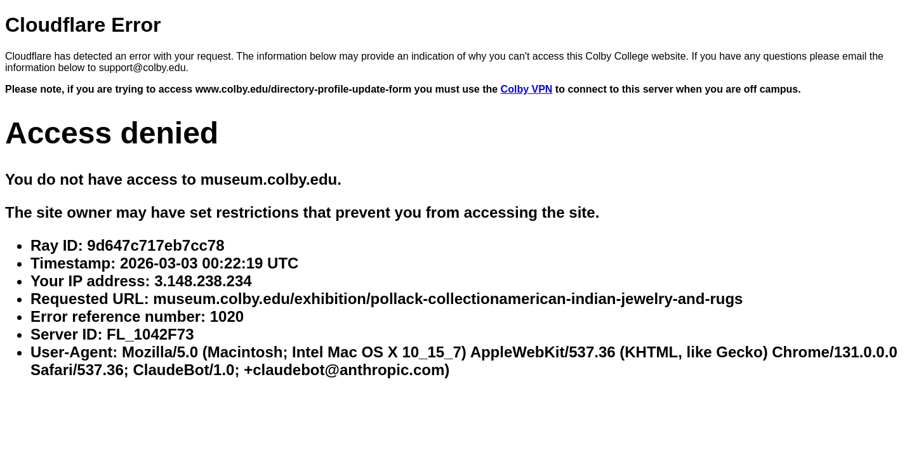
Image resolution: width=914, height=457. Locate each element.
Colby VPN (527, 89)
